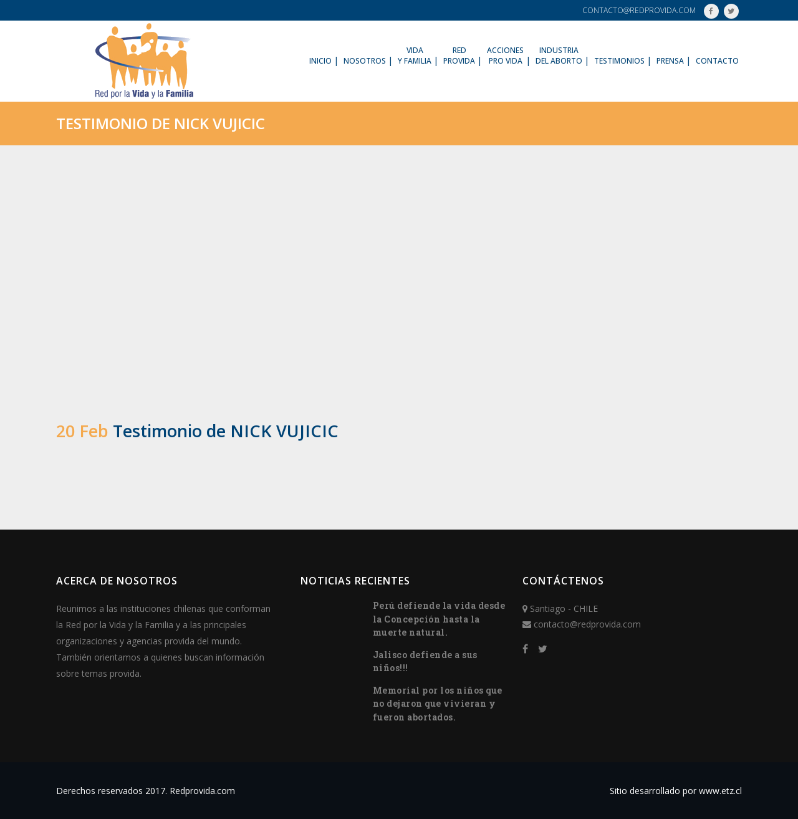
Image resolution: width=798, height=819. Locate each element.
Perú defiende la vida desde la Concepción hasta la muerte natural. (439, 618)
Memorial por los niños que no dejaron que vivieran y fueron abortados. (437, 703)
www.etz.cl (720, 791)
